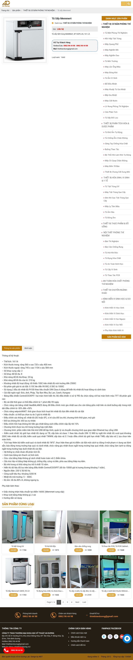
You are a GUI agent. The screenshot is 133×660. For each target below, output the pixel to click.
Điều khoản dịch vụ (78, 637)
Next (77, 602)
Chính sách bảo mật (79, 633)
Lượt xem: (56, 57)
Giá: (54, 29)
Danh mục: (57, 23)
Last (84, 602)
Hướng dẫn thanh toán (80, 641)
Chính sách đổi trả (78, 645)
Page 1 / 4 (51, 602)
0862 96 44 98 (69, 45)
